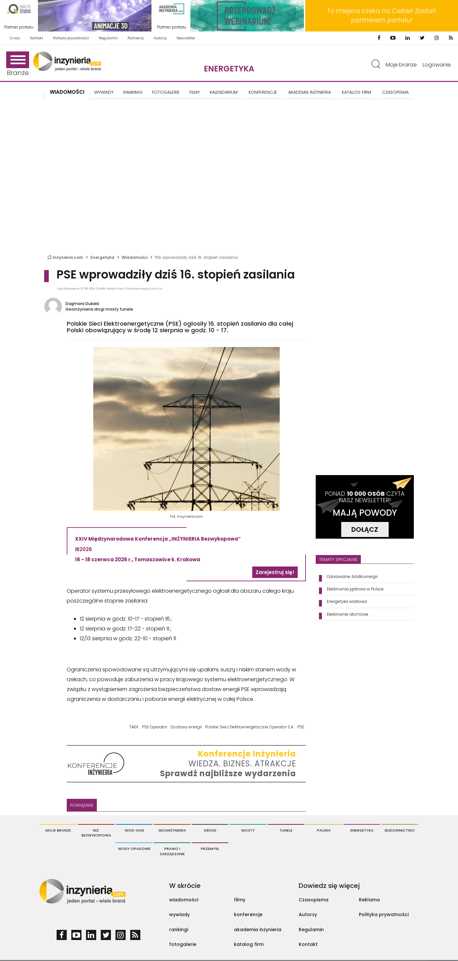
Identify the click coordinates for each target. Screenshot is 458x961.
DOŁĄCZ (364, 529)
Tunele (285, 830)
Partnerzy (136, 38)
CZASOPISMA (395, 92)
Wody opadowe (134, 848)
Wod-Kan (134, 830)
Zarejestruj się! (274, 572)
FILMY (194, 92)
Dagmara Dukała (82, 303)
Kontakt (36, 38)
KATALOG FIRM (356, 92)
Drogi (210, 830)
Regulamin (108, 38)
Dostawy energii (186, 727)
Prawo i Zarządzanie (172, 851)
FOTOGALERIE (166, 92)
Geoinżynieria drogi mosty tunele (99, 309)
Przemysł (210, 848)
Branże (17, 64)
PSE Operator (154, 727)
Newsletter (186, 38)
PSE (300, 727)
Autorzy (160, 38)
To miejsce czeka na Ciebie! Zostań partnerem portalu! (381, 16)
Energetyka (229, 68)
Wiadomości (67, 91)
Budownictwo (400, 830)
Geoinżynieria (172, 830)
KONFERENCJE (263, 92)
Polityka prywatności (71, 38)
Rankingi (132, 92)
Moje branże (401, 64)
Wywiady (104, 92)
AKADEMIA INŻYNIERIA (309, 92)
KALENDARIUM (224, 92)
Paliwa (324, 830)
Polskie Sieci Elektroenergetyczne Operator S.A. (249, 727)
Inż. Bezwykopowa (96, 833)
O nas (15, 38)
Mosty (248, 830)
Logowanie (437, 64)
